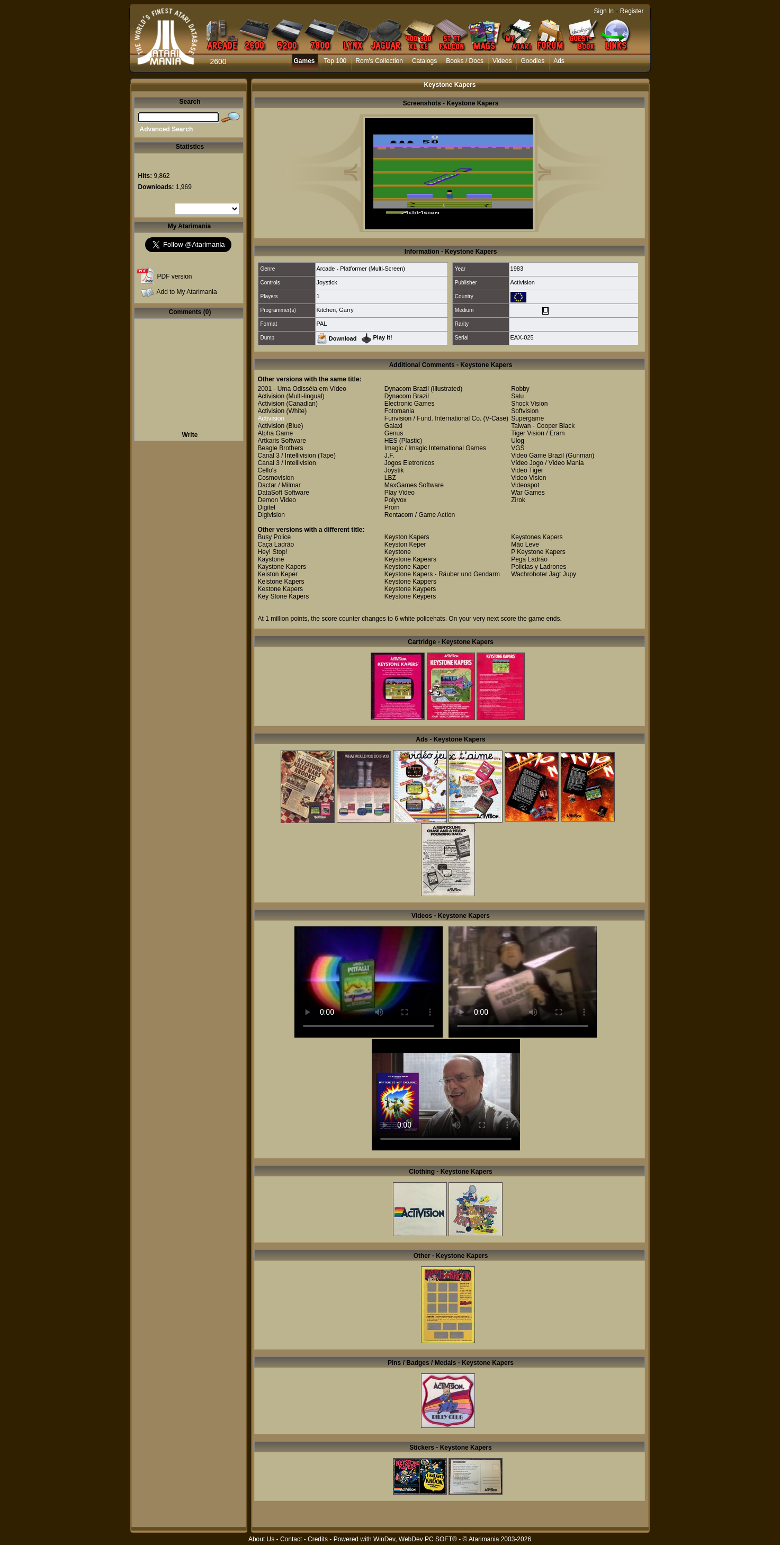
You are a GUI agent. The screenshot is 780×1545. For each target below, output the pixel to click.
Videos (502, 61)
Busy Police (274, 537)
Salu (517, 396)
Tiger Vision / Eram (537, 433)
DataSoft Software (283, 492)
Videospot (525, 485)
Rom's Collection (379, 61)
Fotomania (399, 411)
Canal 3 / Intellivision (287, 455)
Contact (291, 1539)
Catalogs (424, 61)
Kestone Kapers (280, 589)
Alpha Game (275, 433)
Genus (393, 433)
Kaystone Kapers (282, 566)
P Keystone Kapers (538, 552)
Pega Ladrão (529, 559)
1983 (516, 268)
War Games (528, 492)
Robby (520, 388)
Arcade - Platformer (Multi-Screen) (361, 268)
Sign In (604, 11)
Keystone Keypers (410, 596)
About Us (261, 1539)
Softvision (525, 411)
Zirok (518, 500)
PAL (322, 323)
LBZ (390, 477)
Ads (558, 61)
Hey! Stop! (273, 552)
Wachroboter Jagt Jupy (543, 574)
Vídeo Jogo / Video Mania (547, 463)
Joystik (394, 470)
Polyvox (395, 500)
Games (304, 61)
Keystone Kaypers (410, 589)
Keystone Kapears (410, 559)
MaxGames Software (414, 485)
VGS (517, 448)
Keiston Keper (278, 574)
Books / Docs (464, 61)
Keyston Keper (405, 544)
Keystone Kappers (410, 581)
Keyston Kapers (406, 537)
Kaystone (271, 559)
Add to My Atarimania (187, 292)
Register (632, 11)
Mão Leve (525, 544)
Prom (392, 507)
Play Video (399, 492)
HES (391, 440)
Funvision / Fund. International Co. (432, 418)
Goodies (532, 61)
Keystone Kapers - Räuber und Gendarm (442, 574)
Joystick (327, 282)
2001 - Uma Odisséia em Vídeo (302, 388)
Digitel (266, 507)
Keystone (397, 552)
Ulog (517, 440)
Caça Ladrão (276, 544)
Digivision (271, 515)
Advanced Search (166, 129)
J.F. (389, 455)
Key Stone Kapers (283, 596)
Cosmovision (276, 477)
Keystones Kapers (536, 537)
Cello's (267, 470)
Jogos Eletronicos (409, 463)
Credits (318, 1539)
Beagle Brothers (280, 448)
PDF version (174, 276)
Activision (522, 282)
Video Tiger (527, 470)
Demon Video (277, 500)
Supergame (527, 418)
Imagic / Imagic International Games (435, 448)
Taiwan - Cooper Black (543, 426)
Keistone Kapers (281, 581)
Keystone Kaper (406, 566)
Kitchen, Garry (335, 310)
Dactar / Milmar (279, 485)
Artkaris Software (282, 440)
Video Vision (528, 477)
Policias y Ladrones (538, 566)
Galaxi (393, 426)
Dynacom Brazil (406, 388)
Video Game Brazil (537, 455)
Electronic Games (409, 403)
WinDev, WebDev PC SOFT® (415, 1539)
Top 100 (335, 61)
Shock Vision (529, 403)
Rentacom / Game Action (419, 515)
